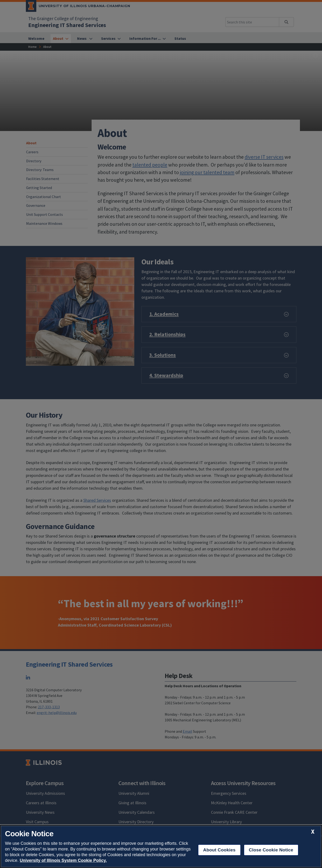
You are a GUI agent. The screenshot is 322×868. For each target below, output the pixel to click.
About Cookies (219, 849)
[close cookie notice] (312, 831)
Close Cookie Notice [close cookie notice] (271, 849)
